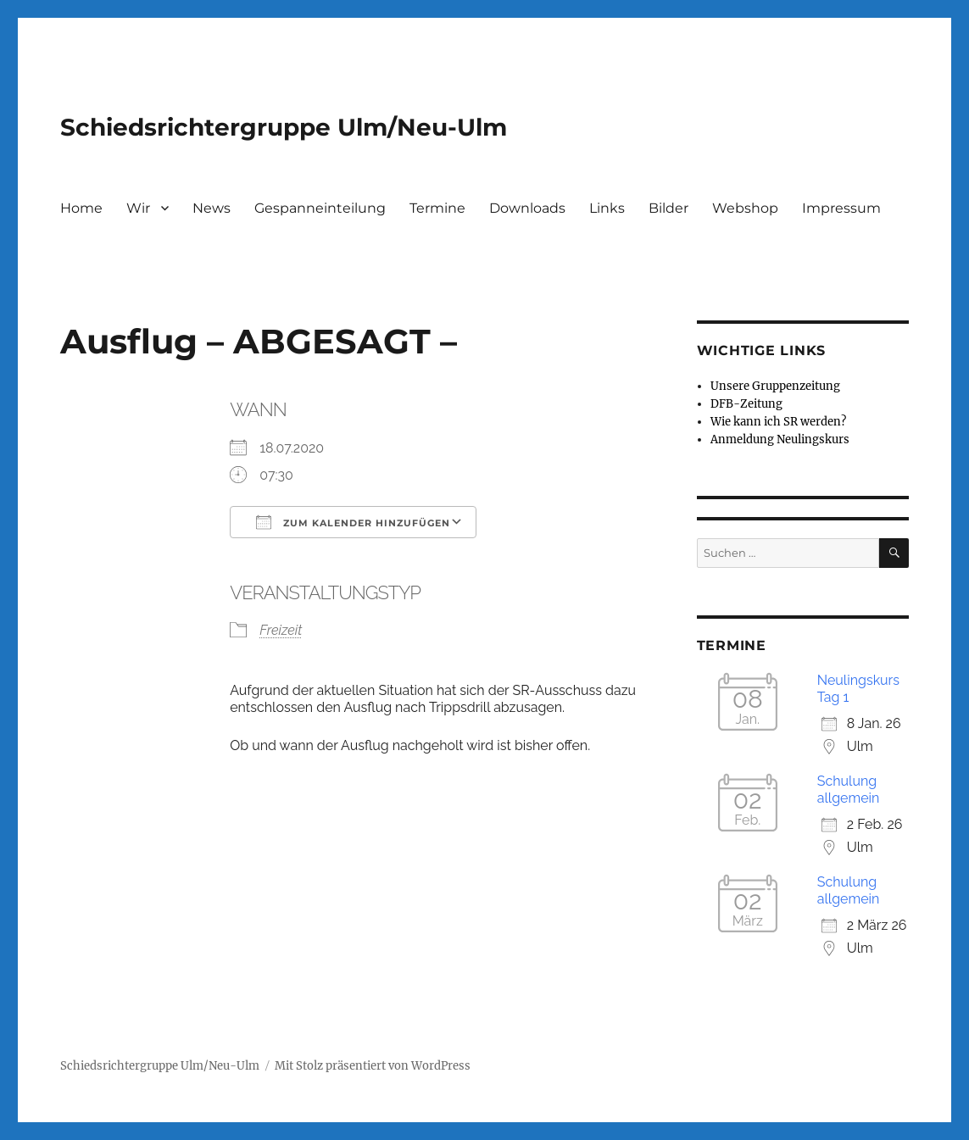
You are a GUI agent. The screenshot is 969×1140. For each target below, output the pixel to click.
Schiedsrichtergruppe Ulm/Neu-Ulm (283, 127)
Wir (138, 208)
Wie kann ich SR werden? (778, 421)
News (211, 208)
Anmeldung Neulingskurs (779, 439)
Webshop (745, 208)
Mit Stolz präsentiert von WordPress (373, 1066)
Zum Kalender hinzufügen (353, 522)
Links (607, 208)
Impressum (841, 208)
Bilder (668, 208)
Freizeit (280, 630)
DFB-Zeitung (746, 404)
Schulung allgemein (848, 789)
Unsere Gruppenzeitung (775, 386)
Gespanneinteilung (320, 208)
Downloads (527, 208)
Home (81, 208)
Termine (437, 208)
